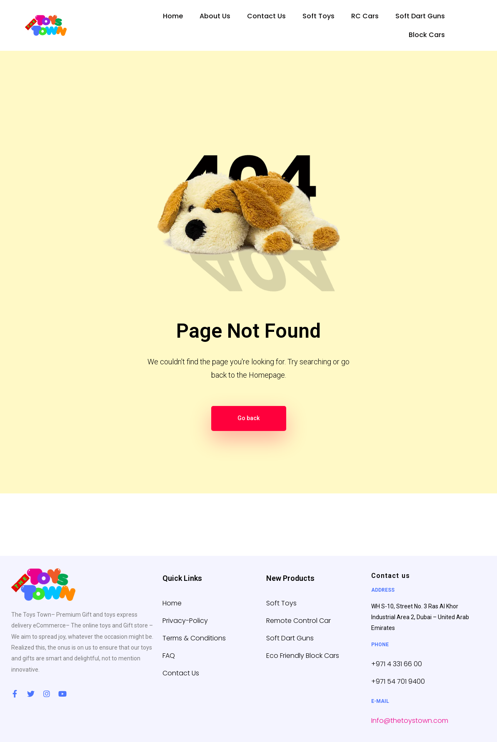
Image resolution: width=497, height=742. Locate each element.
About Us (215, 16)
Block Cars (427, 35)
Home (173, 16)
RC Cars (365, 16)
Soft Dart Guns (420, 16)
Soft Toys (318, 16)
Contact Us (266, 16)
